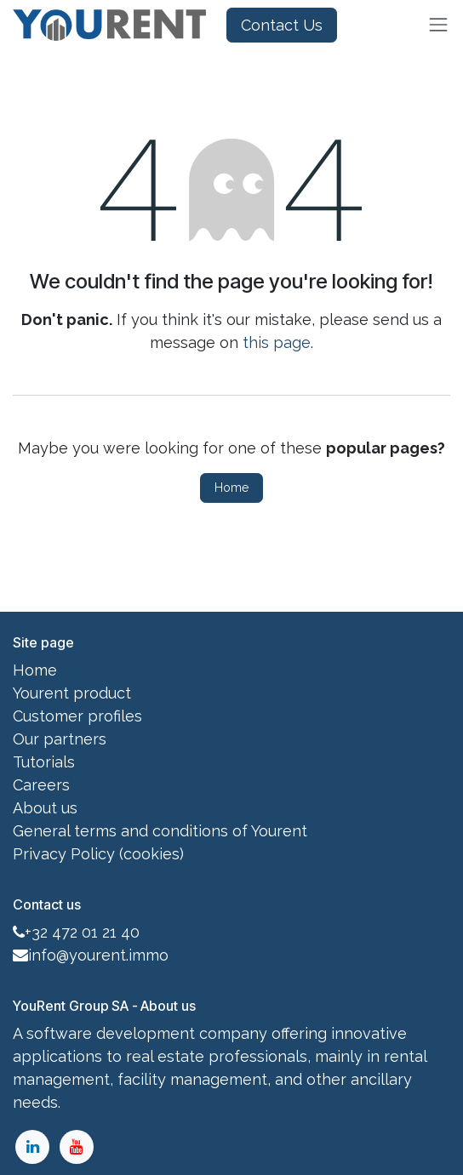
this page (277, 342)
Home (231, 487)
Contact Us (282, 25)
